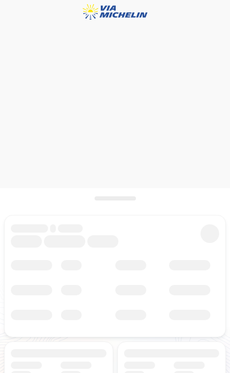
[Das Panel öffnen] (115, 198)
